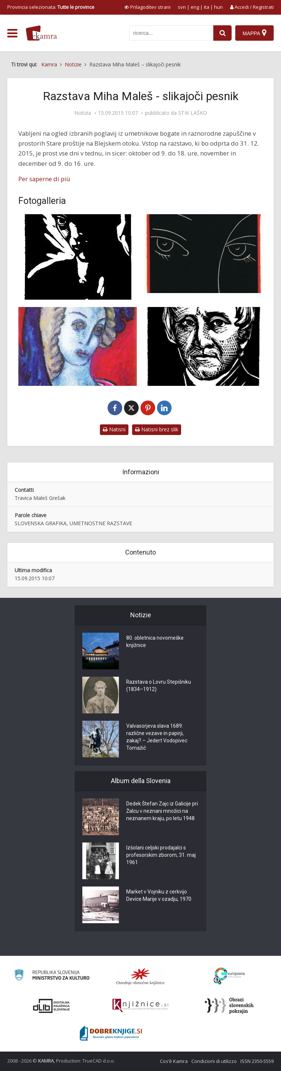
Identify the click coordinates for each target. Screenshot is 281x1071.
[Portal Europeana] (229, 976)
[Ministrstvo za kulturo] (51, 976)
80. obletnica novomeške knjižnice (155, 641)
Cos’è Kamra (174, 1061)
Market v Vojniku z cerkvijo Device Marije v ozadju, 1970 (158, 895)
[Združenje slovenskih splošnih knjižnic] (140, 1005)
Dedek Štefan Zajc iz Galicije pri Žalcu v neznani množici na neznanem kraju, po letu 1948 (162, 811)
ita (206, 7)
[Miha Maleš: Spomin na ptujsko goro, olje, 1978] (77, 346)
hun (218, 7)
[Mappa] (254, 33)
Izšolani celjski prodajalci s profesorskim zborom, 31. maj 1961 (161, 855)
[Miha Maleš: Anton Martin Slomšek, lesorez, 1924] (203, 346)
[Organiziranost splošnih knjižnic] (140, 976)
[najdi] (222, 33)
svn (182, 7)
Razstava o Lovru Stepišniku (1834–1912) (158, 685)
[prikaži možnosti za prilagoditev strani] (147, 7)
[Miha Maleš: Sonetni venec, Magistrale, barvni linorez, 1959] (203, 253)
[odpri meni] (12, 33)
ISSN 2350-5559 (257, 1061)
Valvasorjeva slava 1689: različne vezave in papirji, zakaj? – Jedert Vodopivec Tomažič (156, 737)
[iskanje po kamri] (171, 33)
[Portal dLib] (51, 1006)
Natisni (114, 429)
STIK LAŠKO (192, 113)
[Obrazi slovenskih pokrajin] (229, 1006)
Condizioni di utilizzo (214, 1061)
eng (195, 7)
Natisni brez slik (156, 429)
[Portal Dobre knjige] (111, 1033)
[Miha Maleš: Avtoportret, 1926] (77, 257)
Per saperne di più (44, 179)
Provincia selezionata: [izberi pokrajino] (50, 7)
